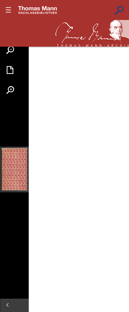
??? (38, 10)
